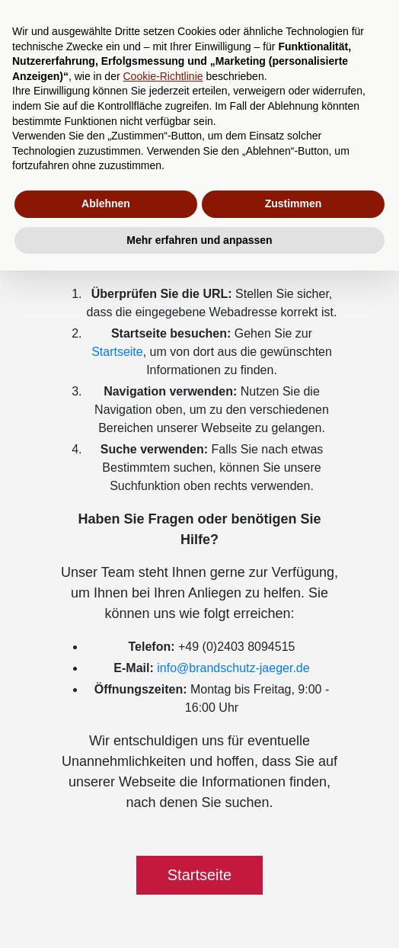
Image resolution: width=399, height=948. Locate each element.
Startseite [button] (199, 874)
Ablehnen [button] (105, 203)
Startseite (117, 351)
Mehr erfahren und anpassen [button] (199, 240)
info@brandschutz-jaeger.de (233, 667)
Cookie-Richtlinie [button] (163, 76)
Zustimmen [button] (293, 203)
